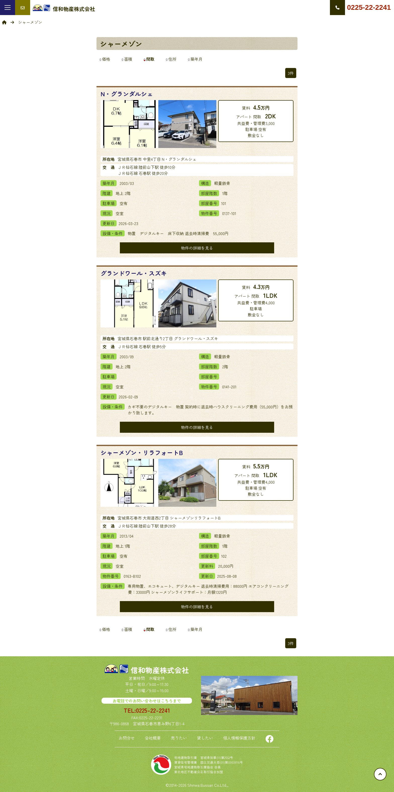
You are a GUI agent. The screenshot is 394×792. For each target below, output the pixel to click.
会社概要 (153, 738)
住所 (170, 59)
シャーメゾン (121, 44)
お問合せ (127, 738)
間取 (148, 59)
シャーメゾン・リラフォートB (142, 452)
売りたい (179, 738)
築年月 (195, 59)
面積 (126, 59)
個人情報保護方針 (239, 738)
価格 (104, 59)
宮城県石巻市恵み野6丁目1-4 (158, 724)
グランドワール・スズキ (134, 273)
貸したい (205, 738)
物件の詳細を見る (197, 248)
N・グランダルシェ (127, 93)
